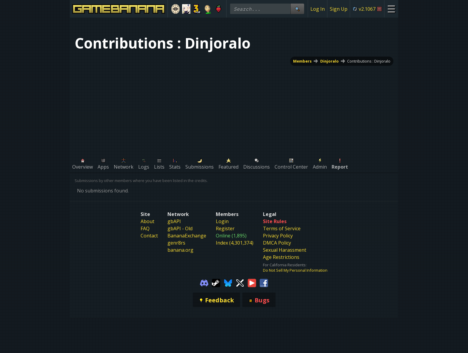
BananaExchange (186, 235)
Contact (149, 235)
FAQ (145, 228)
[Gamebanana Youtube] (252, 282)
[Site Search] (297, 9)
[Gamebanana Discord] (204, 282)
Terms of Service (282, 228)
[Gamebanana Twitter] (240, 282)
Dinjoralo (329, 61)
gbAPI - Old (180, 228)
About (147, 221)
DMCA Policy (277, 243)
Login (222, 221)
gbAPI (174, 221)
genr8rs (176, 243)
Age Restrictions (281, 257)
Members (302, 61)
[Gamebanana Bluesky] (228, 282)
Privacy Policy (278, 235)
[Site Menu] (391, 9)
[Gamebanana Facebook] (264, 282)
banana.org (180, 250)
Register (225, 228)
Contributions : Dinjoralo (368, 61)
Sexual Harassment (284, 250)
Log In (317, 9)
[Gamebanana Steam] (216, 282)
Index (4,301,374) (234, 243)
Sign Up (338, 9)
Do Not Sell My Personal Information (295, 270)
